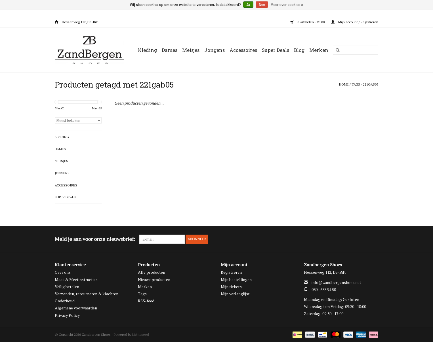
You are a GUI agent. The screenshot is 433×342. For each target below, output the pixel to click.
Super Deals (275, 50)
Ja (248, 5)
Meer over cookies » (287, 5)
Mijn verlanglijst (235, 293)
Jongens (214, 50)
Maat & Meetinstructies (76, 279)
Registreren (231, 272)
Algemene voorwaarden (76, 308)
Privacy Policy (67, 315)
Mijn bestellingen (236, 279)
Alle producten (151, 272)
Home (344, 84)
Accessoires (243, 50)
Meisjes (190, 50)
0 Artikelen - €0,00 (307, 22)
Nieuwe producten (154, 279)
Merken (318, 50)
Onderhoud (65, 300)
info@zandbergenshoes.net (336, 282)
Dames (169, 50)
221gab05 (370, 84)
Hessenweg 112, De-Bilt (76, 22)
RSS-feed (146, 300)
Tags (356, 84)
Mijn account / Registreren (354, 22)
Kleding (147, 50)
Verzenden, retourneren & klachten (86, 293)
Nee (262, 5)
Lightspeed (140, 334)
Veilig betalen (67, 286)
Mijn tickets (231, 286)
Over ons (63, 272)
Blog (299, 50)
